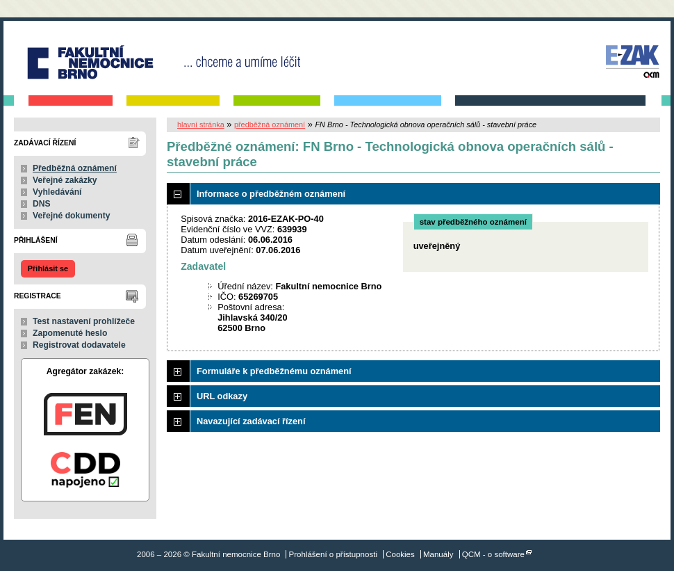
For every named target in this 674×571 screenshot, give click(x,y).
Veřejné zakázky (65, 180)
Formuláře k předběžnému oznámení (274, 371)
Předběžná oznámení (75, 168)
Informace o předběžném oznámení (271, 193)
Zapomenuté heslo (70, 333)
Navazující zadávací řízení (251, 421)
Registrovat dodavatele (79, 345)
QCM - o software (493, 554)
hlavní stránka (200, 124)
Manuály (438, 554)
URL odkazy (222, 396)
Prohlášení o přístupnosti (333, 554)
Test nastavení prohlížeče (84, 321)
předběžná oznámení (269, 124)
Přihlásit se (48, 268)
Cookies (400, 554)
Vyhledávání (57, 192)
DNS (42, 204)
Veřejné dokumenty (71, 215)
